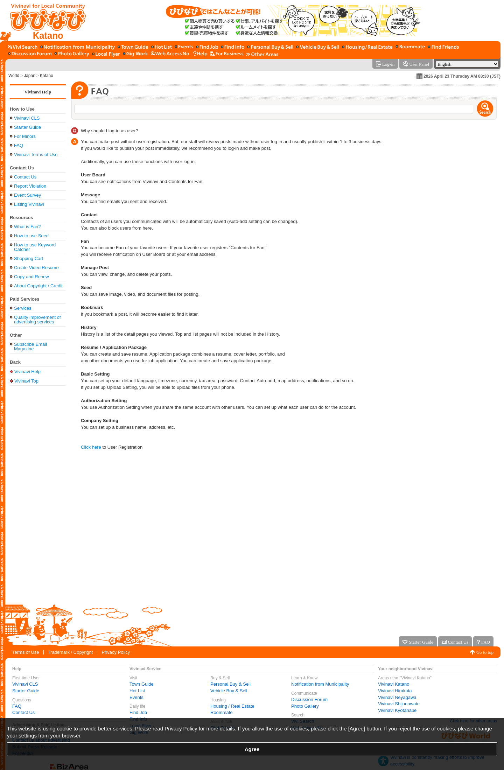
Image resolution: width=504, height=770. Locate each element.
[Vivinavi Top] (44, 20)
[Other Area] (262, 54)
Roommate (221, 712)
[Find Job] (207, 47)
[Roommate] (410, 47)
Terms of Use (25, 652)
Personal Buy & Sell (230, 684)
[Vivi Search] (22, 47)
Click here (91, 447)
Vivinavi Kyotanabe (397, 710)
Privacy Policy (116, 652)
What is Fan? (27, 226)
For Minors (25, 136)
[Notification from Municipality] (77, 47)
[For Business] (226, 54)
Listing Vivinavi (29, 204)
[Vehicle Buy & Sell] (317, 47)
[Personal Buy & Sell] (270, 47)
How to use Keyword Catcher (35, 247)
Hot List (137, 690)
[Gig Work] (135, 54)
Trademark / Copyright (70, 652)
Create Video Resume (36, 267)
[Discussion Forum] (29, 54)
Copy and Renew (31, 276)
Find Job (138, 712)
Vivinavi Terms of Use (36, 154)
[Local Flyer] (106, 54)
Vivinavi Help (37, 91)
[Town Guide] (133, 47)
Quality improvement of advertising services (37, 319)
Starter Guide (27, 127)
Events (137, 697)
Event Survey (27, 195)
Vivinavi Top (26, 380)
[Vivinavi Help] (200, 54)
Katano (46, 75)
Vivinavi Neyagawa (397, 697)
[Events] (184, 47)
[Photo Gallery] (71, 54)
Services (22, 308)
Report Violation (30, 186)
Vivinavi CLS (27, 118)
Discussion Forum (309, 699)
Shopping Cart (28, 258)
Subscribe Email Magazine (30, 346)
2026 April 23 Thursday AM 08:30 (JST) (462, 76)
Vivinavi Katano (393, 684)
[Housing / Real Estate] (367, 47)
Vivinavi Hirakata (395, 690)
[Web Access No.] (170, 54)
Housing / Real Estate (232, 706)
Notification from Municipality (320, 684)
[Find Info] (232, 47)
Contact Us (25, 177)
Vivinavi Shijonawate (399, 703)
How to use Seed (31, 235)
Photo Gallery (305, 706)
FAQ (18, 145)
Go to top (484, 652)
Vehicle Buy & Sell (228, 690)
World (13, 75)
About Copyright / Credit (38, 286)
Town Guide (142, 684)
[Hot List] (161, 47)
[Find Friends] (443, 47)
